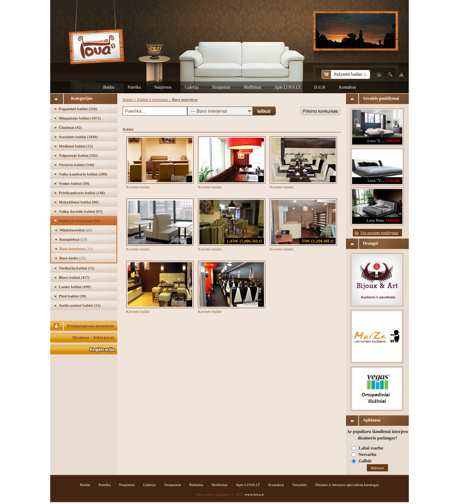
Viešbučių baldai (76, 268)
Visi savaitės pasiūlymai (379, 232)
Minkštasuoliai (76, 230)
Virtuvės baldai (76, 164)
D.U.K (320, 87)
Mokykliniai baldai (79, 202)
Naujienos (163, 87)
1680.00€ (392, 140)
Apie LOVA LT (287, 87)
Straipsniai (221, 87)
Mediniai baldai (76, 146)
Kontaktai (347, 87)
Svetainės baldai (78, 137)
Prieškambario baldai (82, 192)
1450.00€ (392, 180)
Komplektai (73, 239)
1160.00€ (392, 220)
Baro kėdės (73, 258)
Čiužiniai (70, 127)
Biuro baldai (74, 277)
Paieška (134, 87)
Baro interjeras (76, 248)
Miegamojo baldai (80, 118)
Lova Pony (375, 220)
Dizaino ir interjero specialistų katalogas (347, 484)
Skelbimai (252, 87)
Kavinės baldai (138, 187)
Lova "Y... (376, 180)
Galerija (192, 87)
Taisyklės (299, 484)
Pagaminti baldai (78, 109)
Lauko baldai (75, 286)
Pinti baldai (72, 296)
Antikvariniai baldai (80, 305)
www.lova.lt (254, 494)
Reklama (196, 484)
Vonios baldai (74, 183)
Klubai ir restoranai (79, 220)
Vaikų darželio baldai (81, 211)
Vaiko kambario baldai (83, 174)
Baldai (108, 87)
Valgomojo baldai (78, 155)
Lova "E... (375, 140)
